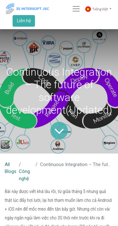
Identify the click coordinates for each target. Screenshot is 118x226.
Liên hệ (24, 21)
